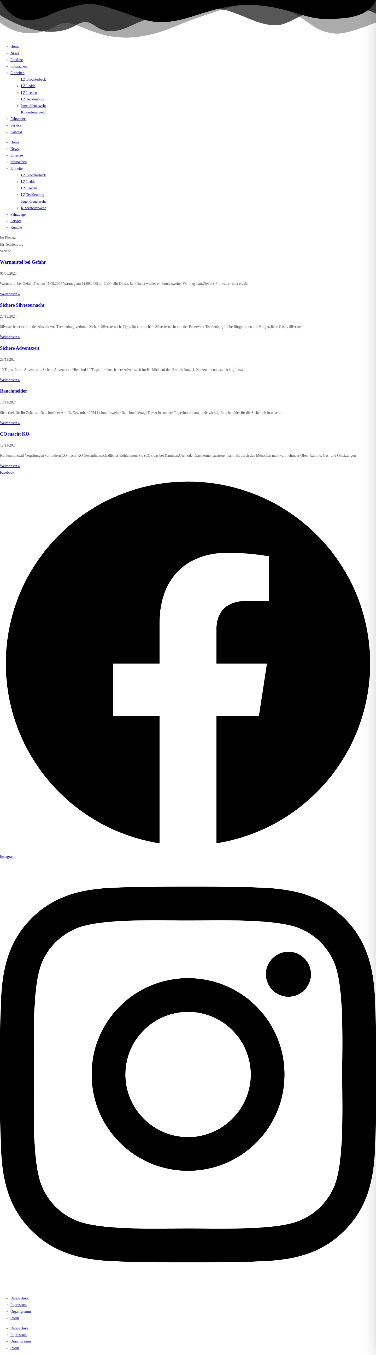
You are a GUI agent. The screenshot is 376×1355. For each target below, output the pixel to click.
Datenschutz (19, 1298)
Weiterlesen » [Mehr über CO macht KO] (10, 466)
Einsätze (16, 60)
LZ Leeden (29, 93)
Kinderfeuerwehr (33, 112)
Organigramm (20, 1312)
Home (14, 47)
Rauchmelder (13, 391)
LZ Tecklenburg (32, 99)
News (14, 53)
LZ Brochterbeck (33, 79)
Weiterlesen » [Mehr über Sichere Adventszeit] (10, 380)
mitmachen (18, 66)
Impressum (18, 1305)
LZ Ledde (28, 86)
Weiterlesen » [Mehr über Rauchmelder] (10, 423)
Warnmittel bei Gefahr (23, 262)
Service (15, 125)
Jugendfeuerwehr (33, 106)
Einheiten (17, 73)
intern (14, 1318)
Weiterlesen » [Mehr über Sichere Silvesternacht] (10, 337)
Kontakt (16, 132)
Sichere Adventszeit (19, 348)
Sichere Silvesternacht (22, 305)
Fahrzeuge (18, 119)
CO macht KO (14, 434)
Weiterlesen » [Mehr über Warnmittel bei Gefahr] (10, 294)
